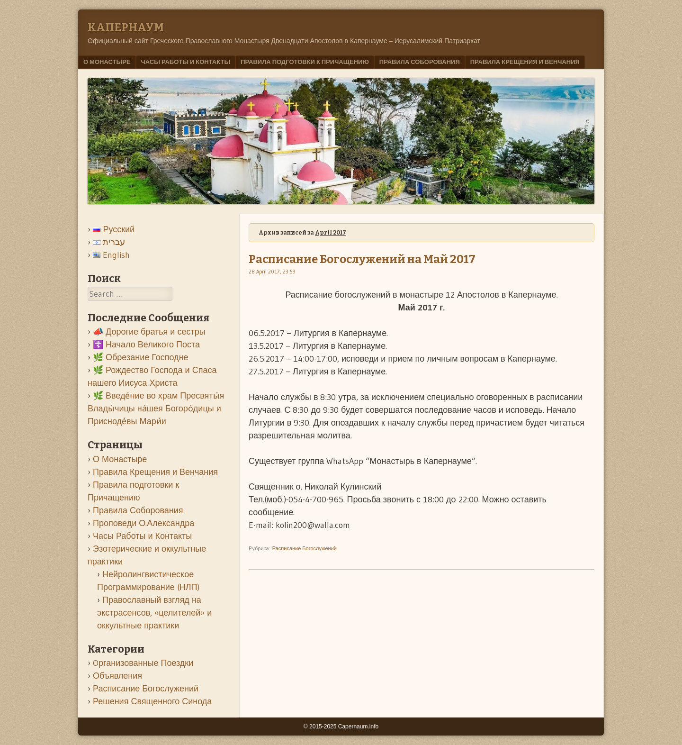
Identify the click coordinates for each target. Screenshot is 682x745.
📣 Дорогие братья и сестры (149, 332)
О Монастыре (107, 61)
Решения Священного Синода (152, 701)
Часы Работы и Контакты (186, 61)
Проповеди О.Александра (143, 523)
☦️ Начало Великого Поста (146, 344)
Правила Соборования (419, 61)
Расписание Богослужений (304, 548)
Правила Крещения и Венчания (525, 61)
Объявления (117, 676)
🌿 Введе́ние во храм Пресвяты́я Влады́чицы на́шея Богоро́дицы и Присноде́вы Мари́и (156, 409)
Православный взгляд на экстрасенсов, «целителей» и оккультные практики (154, 613)
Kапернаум (126, 27)
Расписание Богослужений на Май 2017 (362, 259)
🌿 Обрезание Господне (140, 357)
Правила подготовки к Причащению (305, 61)
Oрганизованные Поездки (143, 663)
